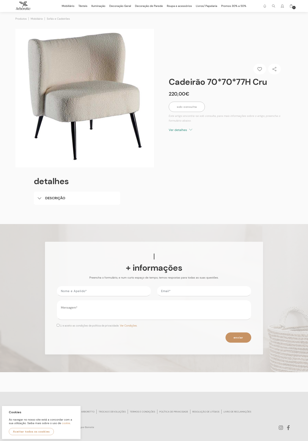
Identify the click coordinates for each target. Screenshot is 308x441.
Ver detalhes (180, 130)
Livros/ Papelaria (206, 6)
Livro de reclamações (237, 411)
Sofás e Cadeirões (58, 18)
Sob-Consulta (187, 107)
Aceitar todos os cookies (31, 431)
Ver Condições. (129, 325)
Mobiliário (37, 18)
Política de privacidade (173, 411)
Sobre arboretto (83, 411)
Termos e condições (142, 411)
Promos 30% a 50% (233, 6)
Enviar (238, 337)
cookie (66, 423)
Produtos (21, 18)
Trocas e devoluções (112, 411)
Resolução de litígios (205, 411)
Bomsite (89, 427)
